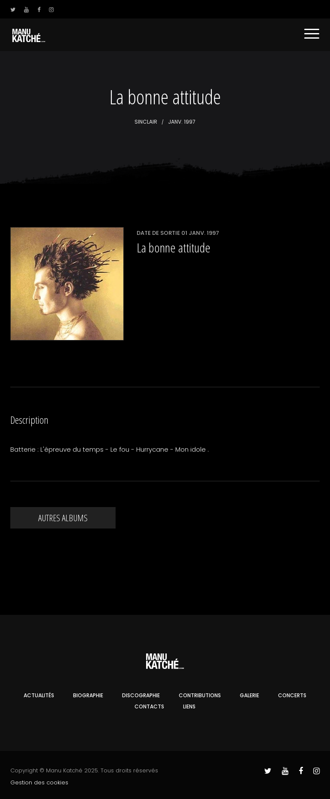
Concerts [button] (292, 695)
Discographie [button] (141, 695)
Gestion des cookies (39, 782)
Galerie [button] (249, 695)
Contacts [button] (149, 706)
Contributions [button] (200, 695)
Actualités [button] (39, 695)
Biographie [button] (88, 695)
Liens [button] (189, 706)
